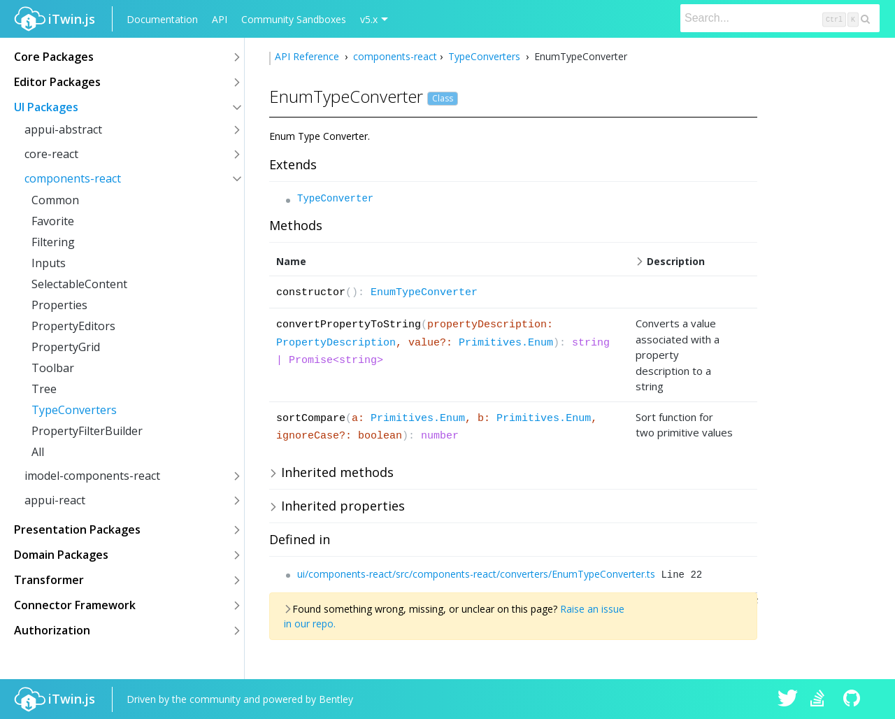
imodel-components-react (92, 475)
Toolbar (52, 368)
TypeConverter (335, 198)
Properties (59, 305)
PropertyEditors (73, 326)
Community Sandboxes (293, 19)
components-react (72, 178)
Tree (44, 389)
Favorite (52, 221)
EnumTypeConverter (424, 293)
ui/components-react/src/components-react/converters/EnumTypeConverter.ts (476, 574)
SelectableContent (79, 284)
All (37, 452)
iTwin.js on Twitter (788, 699)
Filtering (53, 242)
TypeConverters (74, 410)
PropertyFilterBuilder (87, 431)
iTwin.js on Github (853, 699)
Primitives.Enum (506, 343)
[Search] (780, 18)
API (219, 19)
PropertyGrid (65, 347)
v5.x (369, 19)
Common (55, 200)
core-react (51, 154)
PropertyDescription (336, 343)
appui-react (54, 500)
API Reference (308, 56)
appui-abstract (63, 129)
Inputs (48, 263)
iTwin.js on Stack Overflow (820, 699)
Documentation (162, 19)
